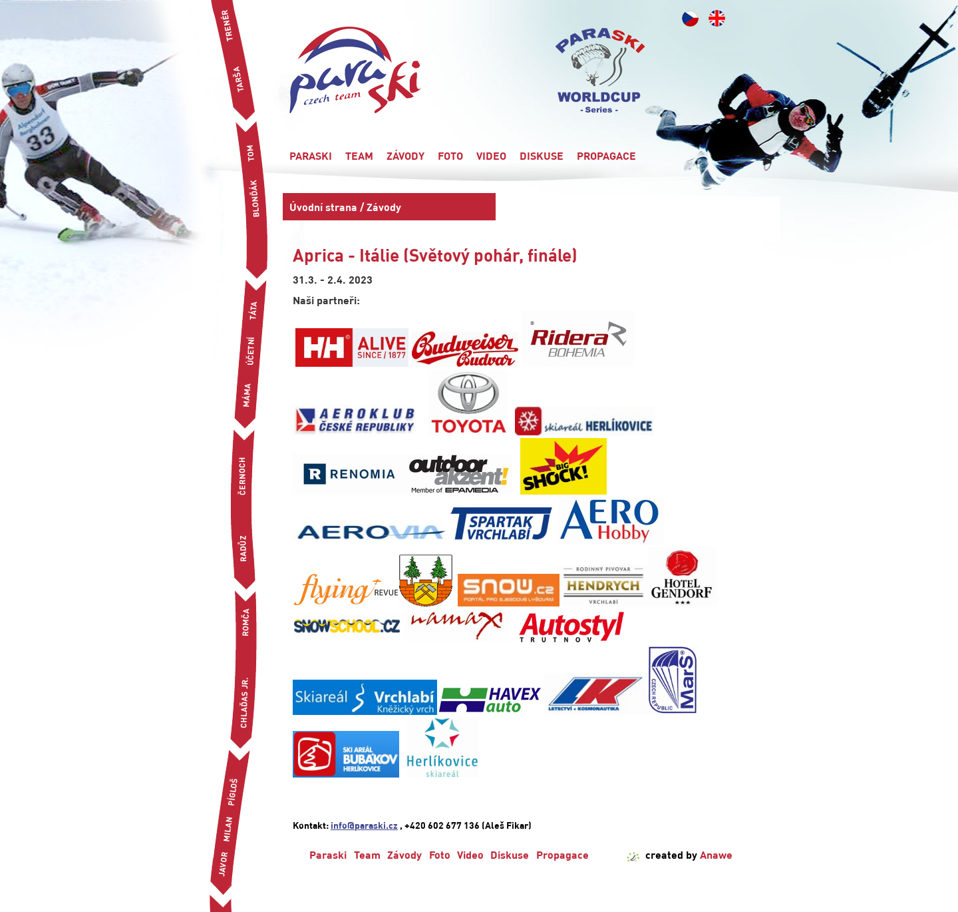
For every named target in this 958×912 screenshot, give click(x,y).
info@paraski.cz (364, 825)
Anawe (716, 854)
